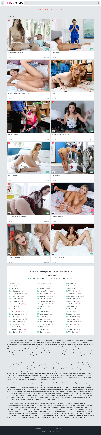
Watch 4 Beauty (18, 293)
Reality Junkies (17, 329)
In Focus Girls (17, 332)
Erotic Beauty (73, 288)
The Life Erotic (17, 304)
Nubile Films (17, 286)
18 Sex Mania (45, 327)
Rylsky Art (44, 317)
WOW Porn (72, 332)
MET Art (43, 288)
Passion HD (72, 314)
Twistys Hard (16, 327)
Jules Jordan (16, 291)
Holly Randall (45, 304)
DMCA (56, 428)
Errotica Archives (18, 314)
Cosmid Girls (16, 299)
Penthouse (44, 283)
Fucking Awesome (74, 322)
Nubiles (43, 286)
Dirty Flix (43, 329)
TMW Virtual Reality (47, 322)
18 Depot (72, 324)
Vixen (14, 283)
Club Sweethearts (74, 309)
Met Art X (44, 306)
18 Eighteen (72, 317)
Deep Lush (72, 327)
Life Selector (44, 299)
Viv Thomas (16, 309)
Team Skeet (16, 296)
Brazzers (71, 306)
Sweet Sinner (73, 311)
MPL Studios (73, 286)
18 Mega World (45, 296)
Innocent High (17, 324)
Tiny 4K (15, 317)
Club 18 (15, 306)
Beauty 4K (72, 319)
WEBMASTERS (37, 428)
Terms (51, 428)
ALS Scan (72, 304)
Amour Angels (73, 301)
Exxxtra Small (45, 314)
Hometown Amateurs (19, 319)
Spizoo (43, 309)
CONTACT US (45, 428)
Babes (14, 3)
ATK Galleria (73, 293)
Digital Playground (46, 301)
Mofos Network (17, 322)
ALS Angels (16, 311)
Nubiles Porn (45, 291)
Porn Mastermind (46, 324)
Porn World (16, 301)
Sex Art (15, 288)
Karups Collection (74, 296)
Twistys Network (46, 293)
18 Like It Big (73, 329)
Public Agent (72, 299)
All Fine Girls (45, 311)
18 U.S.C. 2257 (62, 428)
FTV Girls (72, 283)
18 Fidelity (44, 319)
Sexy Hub (43, 332)
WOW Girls (72, 291)
